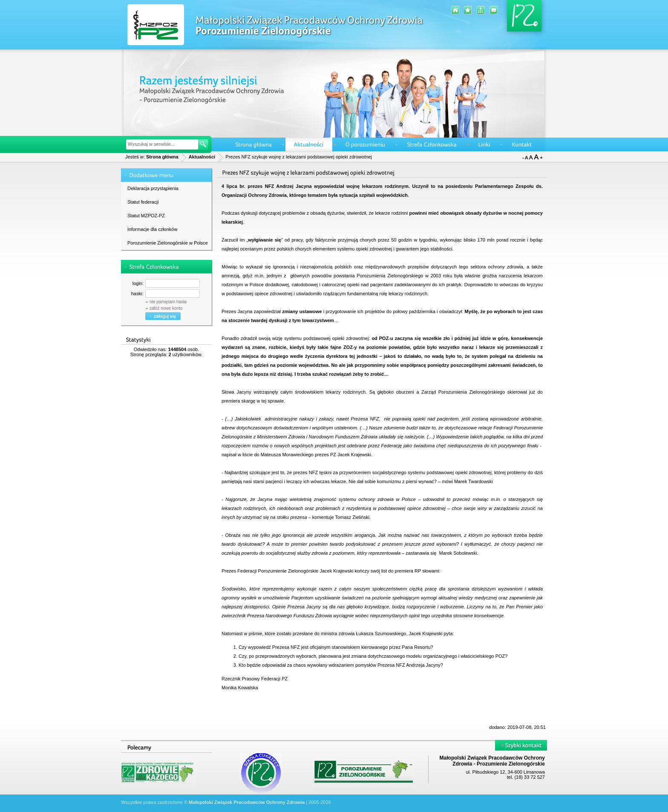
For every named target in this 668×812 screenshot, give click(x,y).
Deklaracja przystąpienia (153, 188)
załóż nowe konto (166, 308)
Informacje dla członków (152, 229)
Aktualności (202, 156)
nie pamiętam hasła (168, 301)
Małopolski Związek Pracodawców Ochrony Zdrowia (247, 802)
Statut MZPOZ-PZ (146, 215)
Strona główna (162, 156)
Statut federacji (142, 201)
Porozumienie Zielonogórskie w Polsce (167, 242)
